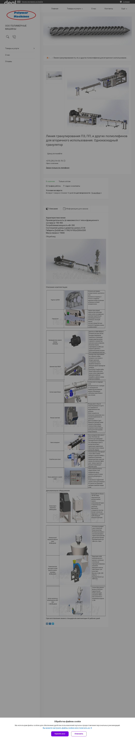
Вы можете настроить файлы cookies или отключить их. (66, 728)
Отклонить (79, 734)
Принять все (60, 734)
